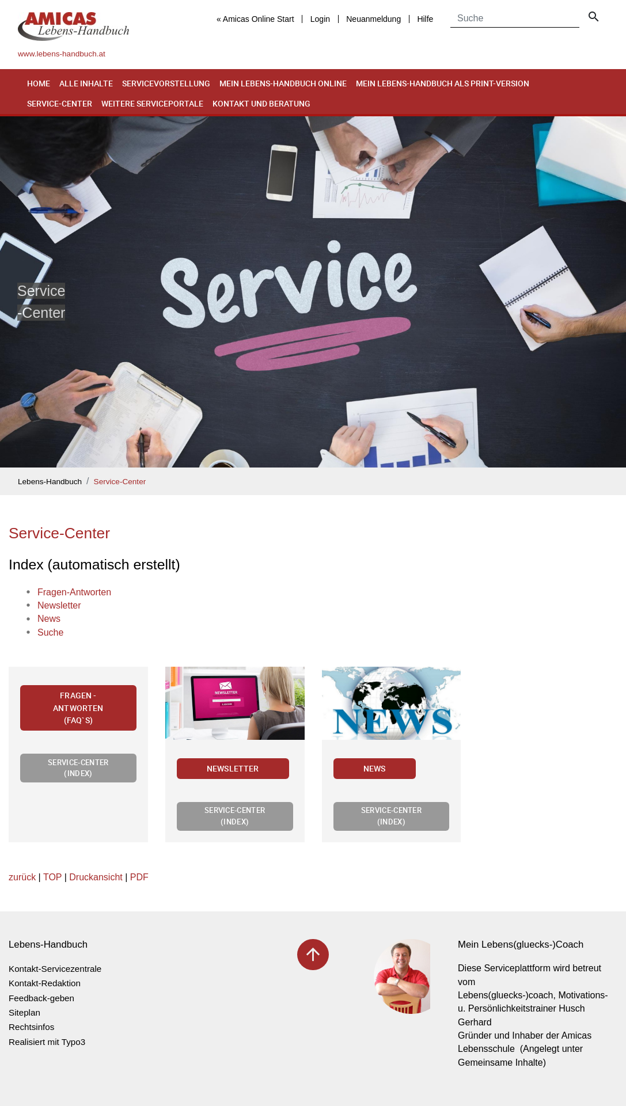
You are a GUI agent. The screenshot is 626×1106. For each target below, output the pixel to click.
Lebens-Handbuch (50, 481)
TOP (52, 877)
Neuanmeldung (373, 19)
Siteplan (24, 1012)
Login (320, 19)
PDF (139, 877)
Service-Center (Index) (78, 767)
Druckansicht (95, 877)
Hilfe (425, 19)
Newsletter (233, 768)
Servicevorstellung (166, 83)
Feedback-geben (41, 998)
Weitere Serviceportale (152, 103)
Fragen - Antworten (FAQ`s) (78, 707)
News (374, 768)
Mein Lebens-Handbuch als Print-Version (442, 83)
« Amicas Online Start (255, 19)
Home (38, 83)
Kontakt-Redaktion (45, 983)
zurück (22, 877)
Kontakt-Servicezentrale (55, 969)
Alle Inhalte (86, 83)
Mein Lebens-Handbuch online (283, 83)
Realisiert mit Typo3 (47, 1042)
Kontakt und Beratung (261, 103)
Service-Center (59, 103)
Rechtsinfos (31, 1027)
